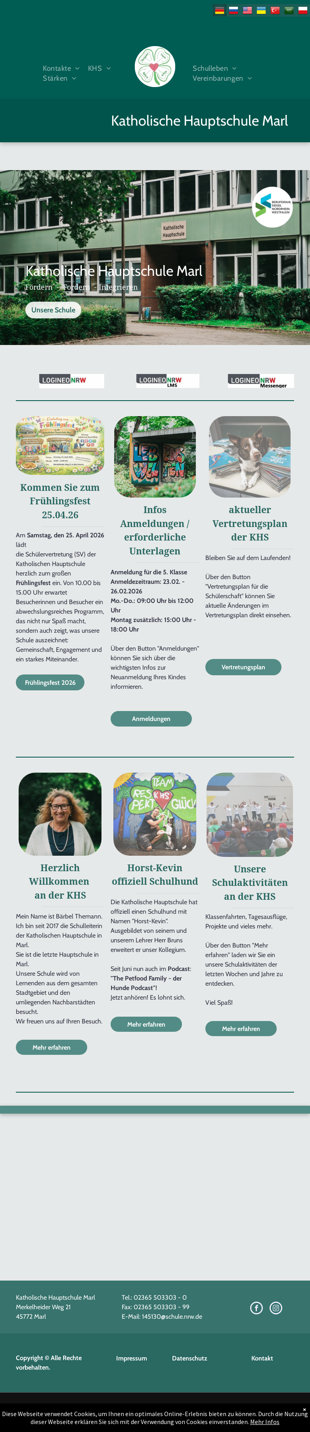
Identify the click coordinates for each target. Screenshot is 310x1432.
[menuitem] (59, 69)
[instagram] (276, 1309)
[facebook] (256, 1309)
